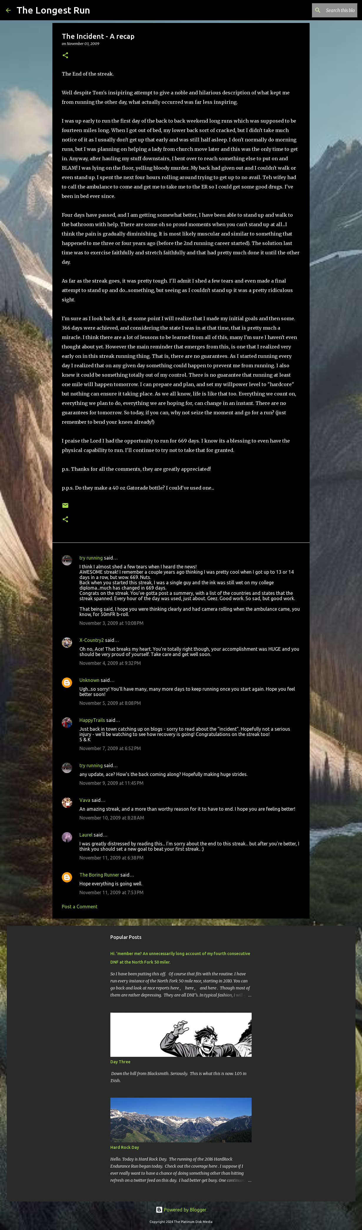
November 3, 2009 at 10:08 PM (111, 623)
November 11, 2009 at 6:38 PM (111, 857)
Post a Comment (79, 906)
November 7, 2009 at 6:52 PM (110, 748)
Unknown (89, 680)
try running (91, 557)
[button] (65, 56)
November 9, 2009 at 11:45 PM (111, 783)
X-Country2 (91, 640)
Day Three (120, 1061)
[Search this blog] (326, 10)
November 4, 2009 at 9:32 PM (110, 663)
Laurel (85, 834)
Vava (84, 800)
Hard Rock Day (124, 1147)
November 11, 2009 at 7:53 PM (111, 892)
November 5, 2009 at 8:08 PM (110, 703)
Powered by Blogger (181, 1209)
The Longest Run (53, 10)
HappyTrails (92, 720)
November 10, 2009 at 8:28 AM (111, 817)
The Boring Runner (99, 874)
